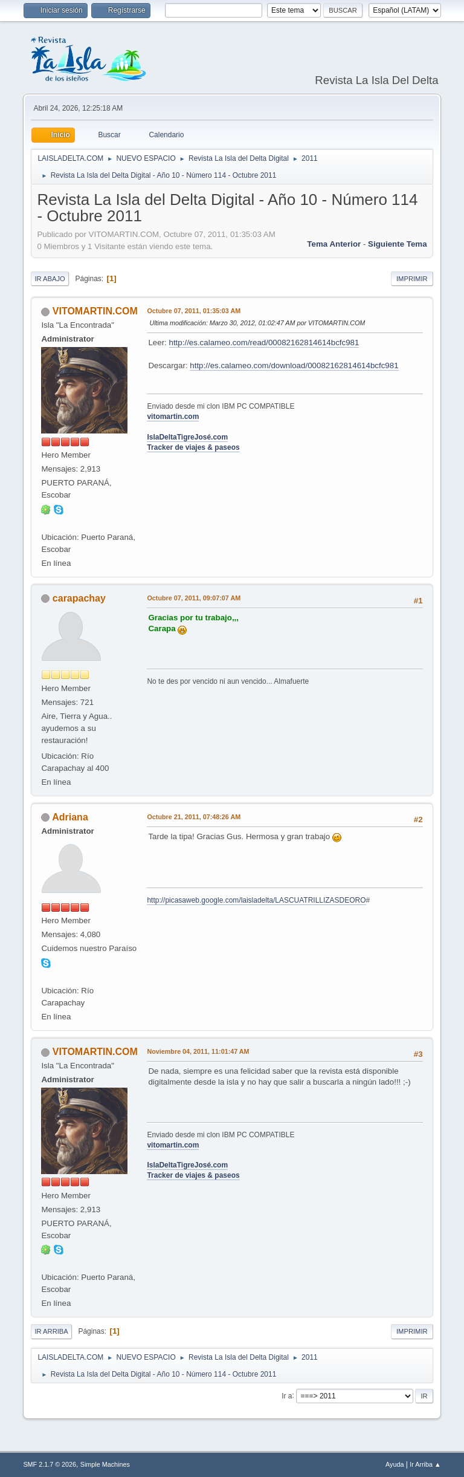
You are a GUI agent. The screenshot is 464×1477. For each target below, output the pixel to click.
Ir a (287, 1395)
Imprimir (412, 278)
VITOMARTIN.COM (95, 311)
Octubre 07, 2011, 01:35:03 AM (193, 310)
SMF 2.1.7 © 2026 (49, 1464)
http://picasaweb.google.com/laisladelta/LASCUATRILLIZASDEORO (256, 900)
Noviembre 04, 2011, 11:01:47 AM (198, 1051)
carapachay (79, 598)
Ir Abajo (49, 278)
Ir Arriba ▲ (425, 1464)
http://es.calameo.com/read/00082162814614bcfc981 (264, 342)
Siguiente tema (397, 243)
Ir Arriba (51, 1331)
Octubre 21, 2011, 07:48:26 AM (193, 816)
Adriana (70, 817)
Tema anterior (334, 243)
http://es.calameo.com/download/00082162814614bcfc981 (294, 365)
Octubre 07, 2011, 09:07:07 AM (193, 598)
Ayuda (394, 1464)
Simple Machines (105, 1464)
